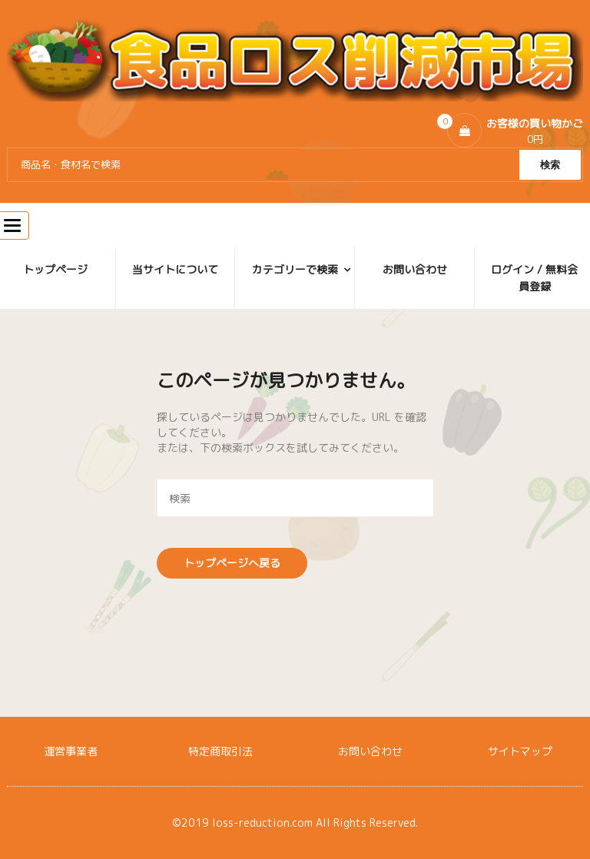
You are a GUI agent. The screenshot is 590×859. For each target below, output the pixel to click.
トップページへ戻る (232, 563)
